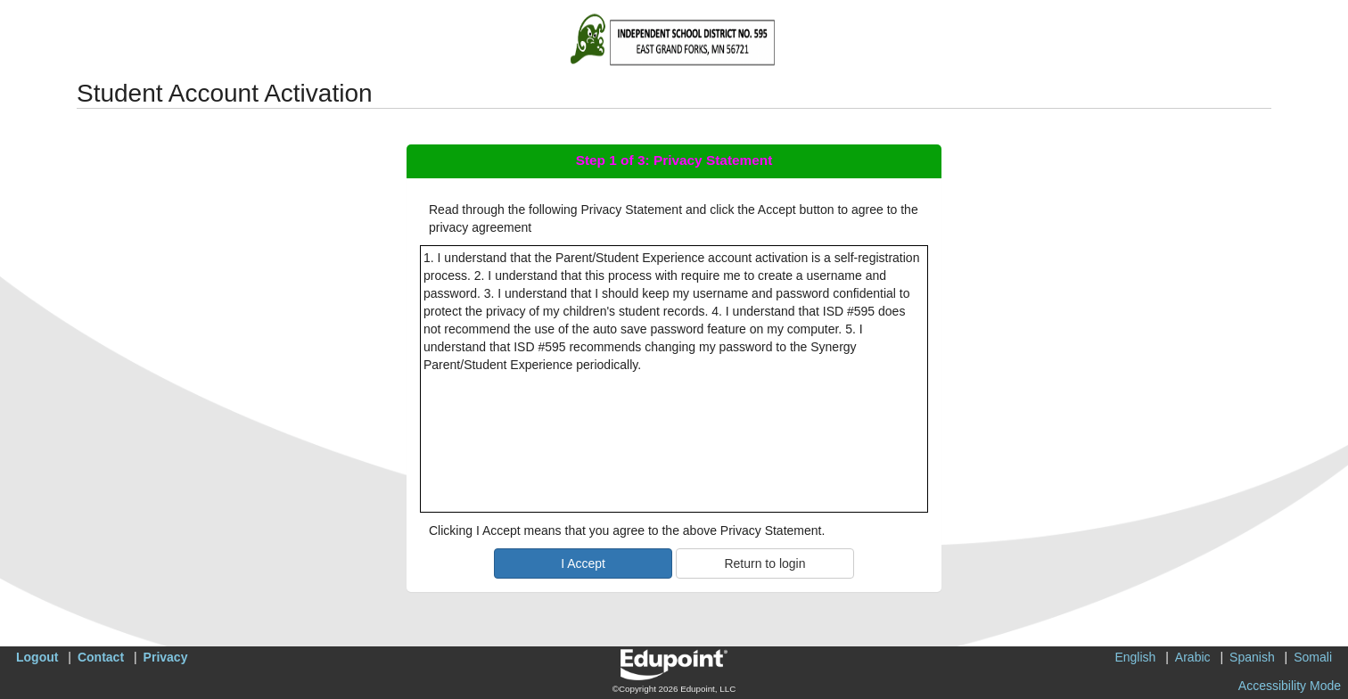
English (1134, 657)
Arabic (1193, 657)
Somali (1313, 657)
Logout (37, 657)
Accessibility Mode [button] (1289, 685)
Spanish (1252, 657)
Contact (101, 657)
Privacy (166, 657)
